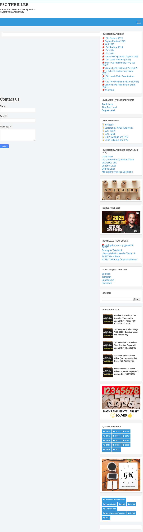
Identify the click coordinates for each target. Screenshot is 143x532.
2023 (127, 445)
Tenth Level (107, 104)
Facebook (107, 283)
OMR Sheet (107, 156)
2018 (108, 440)
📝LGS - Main (108, 131)
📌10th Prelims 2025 (112, 38)
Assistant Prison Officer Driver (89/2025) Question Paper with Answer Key (125, 358)
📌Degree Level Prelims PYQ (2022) (120, 68)
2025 (117, 449)
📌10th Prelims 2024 (112, 47)
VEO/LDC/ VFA (109, 162)
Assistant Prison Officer (115, 500)
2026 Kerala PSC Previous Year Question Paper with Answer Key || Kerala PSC (125, 345)
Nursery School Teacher (115, 513)
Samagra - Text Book (112, 250)
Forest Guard (111, 504)
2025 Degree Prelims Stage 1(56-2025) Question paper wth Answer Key (126, 332)
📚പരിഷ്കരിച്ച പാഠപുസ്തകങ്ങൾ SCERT (117, 246)
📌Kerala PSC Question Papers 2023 (120, 56)
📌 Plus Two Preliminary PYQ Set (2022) (118, 63)
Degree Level (108, 110)
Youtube (106, 274)
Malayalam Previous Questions (117, 172)
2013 (117, 431)
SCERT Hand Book (111, 256)
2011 (108, 431)
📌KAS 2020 (108, 90)
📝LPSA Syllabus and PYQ (115, 137)
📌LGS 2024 (108, 53)
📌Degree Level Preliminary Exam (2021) (118, 85)
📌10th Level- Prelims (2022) (116, 59)
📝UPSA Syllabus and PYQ (115, 140)
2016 (117, 436)
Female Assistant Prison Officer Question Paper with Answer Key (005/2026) (126, 371)
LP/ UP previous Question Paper (118, 159)
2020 (127, 440)
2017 (127, 436)
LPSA (132, 504)
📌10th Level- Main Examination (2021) (118, 77)
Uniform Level (109, 165)
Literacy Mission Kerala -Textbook (118, 253)
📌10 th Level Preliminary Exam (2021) (117, 72)
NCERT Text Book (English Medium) (119, 259)
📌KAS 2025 (108, 44)
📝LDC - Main (109, 134)
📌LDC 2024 (108, 50)
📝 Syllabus (108, 124)
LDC (123, 504)
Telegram (106, 277)
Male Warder (111, 509)
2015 (108, 436)
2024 (108, 449)
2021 (108, 445)
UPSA (132, 513)
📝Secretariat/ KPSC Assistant (117, 127)
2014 (127, 431)
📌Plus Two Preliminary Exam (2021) (120, 81)
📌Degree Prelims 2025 (113, 41)
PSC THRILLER (14, 4)
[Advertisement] (49, 67)
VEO (107, 518)
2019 (117, 440)
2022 (117, 445)
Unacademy (108, 280)
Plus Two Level (109, 107)
